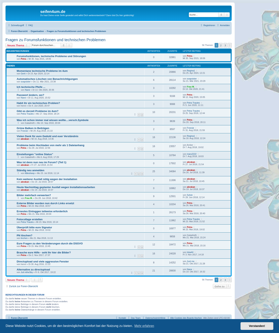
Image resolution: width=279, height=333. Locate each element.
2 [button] (220, 45)
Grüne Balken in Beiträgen (33, 128)
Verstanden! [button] (257, 326)
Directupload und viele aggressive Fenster (43, 261)
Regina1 (191, 70)
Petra (23, 59)
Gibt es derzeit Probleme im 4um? (38, 111)
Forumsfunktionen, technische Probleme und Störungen (51, 56)
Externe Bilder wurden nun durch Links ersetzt (45, 203)
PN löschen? (24, 235)
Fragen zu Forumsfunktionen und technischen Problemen (55, 40)
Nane (27, 90)
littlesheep (30, 173)
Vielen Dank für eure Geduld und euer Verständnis (47, 136)
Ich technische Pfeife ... (31, 87)
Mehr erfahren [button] (144, 326)
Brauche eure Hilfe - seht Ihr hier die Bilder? (44, 252)
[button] (230, 45)
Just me (191, 261)
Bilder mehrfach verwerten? (34, 195)
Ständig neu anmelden (30, 170)
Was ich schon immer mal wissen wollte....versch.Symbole (53, 120)
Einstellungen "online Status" (35, 154)
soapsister (26, 81)
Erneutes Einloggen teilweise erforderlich (42, 211)
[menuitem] (29, 25)
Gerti (23, 73)
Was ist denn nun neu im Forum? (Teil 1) (41, 162)
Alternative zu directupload (33, 269)
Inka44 (190, 252)
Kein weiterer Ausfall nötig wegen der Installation (47, 179)
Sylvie (190, 195)
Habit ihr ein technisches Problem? (38, 103)
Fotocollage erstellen (30, 219)
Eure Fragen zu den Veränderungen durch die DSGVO (50, 243)
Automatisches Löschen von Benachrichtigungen (47, 78)
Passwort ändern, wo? (30, 95)
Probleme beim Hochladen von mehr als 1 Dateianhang (50, 145)
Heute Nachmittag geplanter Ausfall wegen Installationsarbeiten (56, 187)
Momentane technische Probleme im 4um (42, 70)
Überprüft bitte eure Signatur (34, 227)
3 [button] (225, 45)
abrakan (25, 139)
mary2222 (192, 154)
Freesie (24, 131)
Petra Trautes (193, 103)
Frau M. (191, 87)
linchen (24, 238)
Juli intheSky (27, 272)
